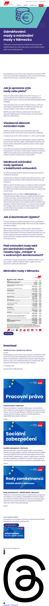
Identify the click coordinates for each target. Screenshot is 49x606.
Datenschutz (14, 605)
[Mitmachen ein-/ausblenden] (42, 8)
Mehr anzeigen (8, 333)
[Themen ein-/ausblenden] (27, 5)
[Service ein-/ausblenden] (43, 5)
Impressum (6, 605)
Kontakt (35, 1)
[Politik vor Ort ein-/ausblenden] (35, 5)
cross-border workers (10, 525)
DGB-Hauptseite (42, 1)
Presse (27, 1)
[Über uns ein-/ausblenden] (20, 5)
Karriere (31, 1)
